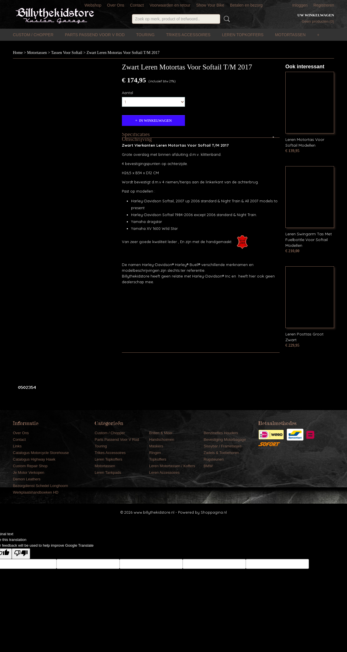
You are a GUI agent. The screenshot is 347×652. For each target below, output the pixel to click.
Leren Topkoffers (243, 34)
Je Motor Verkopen (28, 472)
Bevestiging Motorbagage (225, 439)
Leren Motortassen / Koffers (172, 466)
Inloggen (300, 5)
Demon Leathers (26, 479)
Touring (145, 34)
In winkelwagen (155, 120)
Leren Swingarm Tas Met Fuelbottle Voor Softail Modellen (308, 239)
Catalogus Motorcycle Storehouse (41, 453)
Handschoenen (161, 439)
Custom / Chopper (33, 34)
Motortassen (290, 34)
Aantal (127, 92)
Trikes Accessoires (188, 34)
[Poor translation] (21, 553)
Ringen (155, 453)
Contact (137, 5)
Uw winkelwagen (315, 15)
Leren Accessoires (164, 472)
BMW (208, 466)
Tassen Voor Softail (66, 53)
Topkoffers (157, 459)
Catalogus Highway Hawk (34, 459)
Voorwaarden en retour (169, 5)
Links (17, 446)
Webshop (92, 5)
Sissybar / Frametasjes (222, 446)
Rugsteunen (214, 459)
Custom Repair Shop (30, 466)
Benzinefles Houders (221, 433)
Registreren (323, 5)
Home (18, 53)
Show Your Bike (210, 5)
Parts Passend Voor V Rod (95, 34)
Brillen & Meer (161, 433)
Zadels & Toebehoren (221, 453)
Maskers (156, 446)
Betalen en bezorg (246, 5)
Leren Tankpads (108, 472)
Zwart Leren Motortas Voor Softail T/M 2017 (123, 53)
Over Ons (115, 5)
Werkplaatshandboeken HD (36, 492)
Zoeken (225, 19)
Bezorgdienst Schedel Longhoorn (40, 486)
